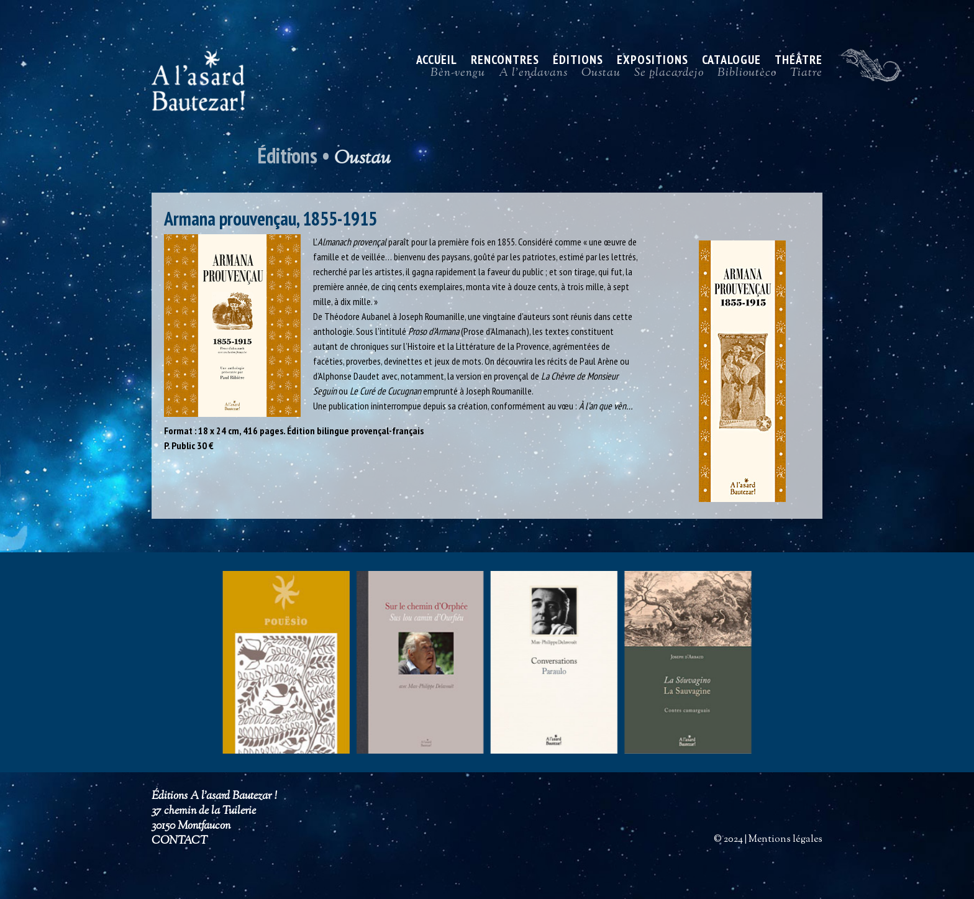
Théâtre (798, 61)
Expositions (652, 61)
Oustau (601, 76)
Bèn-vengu (457, 76)
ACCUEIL (436, 61)
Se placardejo (669, 76)
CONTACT (179, 841)
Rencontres (505, 61)
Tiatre (806, 76)
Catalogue (731, 61)
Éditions (578, 61)
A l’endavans (533, 76)
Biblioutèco (746, 76)
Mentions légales (785, 840)
